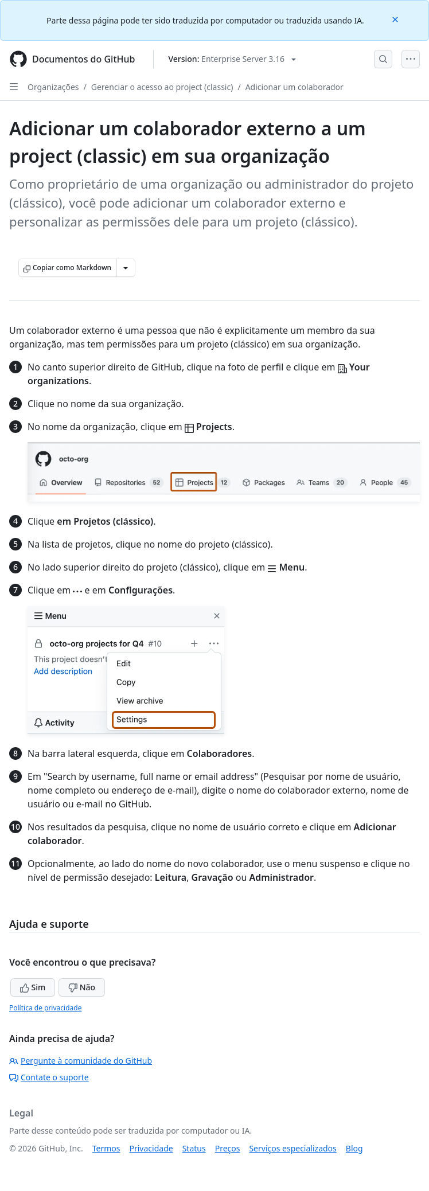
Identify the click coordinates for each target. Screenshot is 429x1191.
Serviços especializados (292, 1148)
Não (81, 987)
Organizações (53, 86)
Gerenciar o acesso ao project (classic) (162, 86)
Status (194, 1148)
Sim (32, 987)
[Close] (396, 18)
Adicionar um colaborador (294, 86)
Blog (354, 1148)
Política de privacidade (45, 1008)
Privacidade (151, 1148)
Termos (106, 1148)
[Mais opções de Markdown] (125, 268)
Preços (227, 1148)
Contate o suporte (49, 1077)
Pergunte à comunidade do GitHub (80, 1060)
